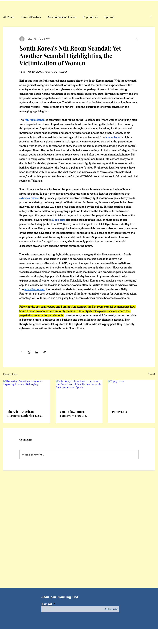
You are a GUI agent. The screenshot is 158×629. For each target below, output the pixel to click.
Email (46, 604)
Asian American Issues (61, 17)
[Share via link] (44, 352)
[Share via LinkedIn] (36, 352)
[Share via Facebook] (20, 352)
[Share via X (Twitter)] (28, 352)
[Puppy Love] (131, 393)
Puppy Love (119, 412)
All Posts (8, 17)
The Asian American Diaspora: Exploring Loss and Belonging (24, 414)
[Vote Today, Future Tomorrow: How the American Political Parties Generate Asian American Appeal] (79, 393)
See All (151, 374)
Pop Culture (90, 17)
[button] (150, 17)
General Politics (31, 17)
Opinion (109, 17)
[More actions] (137, 39)
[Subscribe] (111, 609)
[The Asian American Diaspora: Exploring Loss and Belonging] (26, 393)
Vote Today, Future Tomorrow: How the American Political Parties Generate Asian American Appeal (77, 414)
